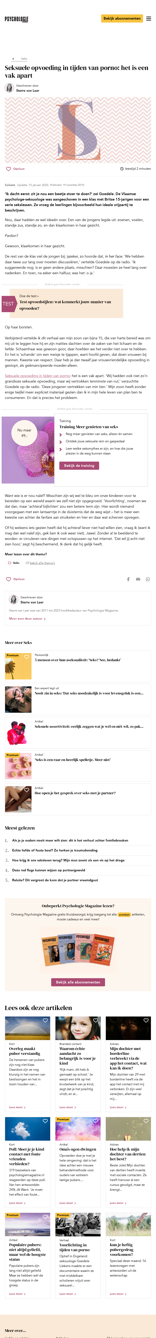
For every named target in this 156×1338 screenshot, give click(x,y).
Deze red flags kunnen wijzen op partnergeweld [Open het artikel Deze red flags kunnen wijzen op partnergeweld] (48, 870)
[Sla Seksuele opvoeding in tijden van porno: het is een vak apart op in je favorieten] (15, 169)
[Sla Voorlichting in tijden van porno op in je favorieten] (95, 1216)
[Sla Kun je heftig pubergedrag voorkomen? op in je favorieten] (146, 1216)
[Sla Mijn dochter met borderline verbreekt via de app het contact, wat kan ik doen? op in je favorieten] (146, 1020)
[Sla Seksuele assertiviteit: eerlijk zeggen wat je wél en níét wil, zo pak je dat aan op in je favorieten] (26, 723)
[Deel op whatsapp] (148, 579)
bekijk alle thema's (42, 563)
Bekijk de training (79, 465)
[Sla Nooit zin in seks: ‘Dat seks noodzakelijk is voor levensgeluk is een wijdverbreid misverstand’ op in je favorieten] (26, 690)
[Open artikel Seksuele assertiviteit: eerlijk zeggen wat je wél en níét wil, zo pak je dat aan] (76, 733)
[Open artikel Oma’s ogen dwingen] (78, 1162)
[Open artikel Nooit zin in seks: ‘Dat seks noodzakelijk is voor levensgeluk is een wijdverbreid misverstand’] (76, 699)
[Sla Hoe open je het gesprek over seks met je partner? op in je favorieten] (26, 790)
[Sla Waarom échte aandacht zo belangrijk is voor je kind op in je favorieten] (95, 1020)
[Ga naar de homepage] (16, 20)
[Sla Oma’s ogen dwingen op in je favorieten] (95, 1121)
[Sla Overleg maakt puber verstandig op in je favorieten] (45, 1020)
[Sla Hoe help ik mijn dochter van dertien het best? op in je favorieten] (146, 1121)
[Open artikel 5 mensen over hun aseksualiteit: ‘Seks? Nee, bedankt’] (76, 666)
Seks (24, 58)
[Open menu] (148, 18)
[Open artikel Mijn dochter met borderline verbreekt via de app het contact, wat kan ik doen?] (128, 1064)
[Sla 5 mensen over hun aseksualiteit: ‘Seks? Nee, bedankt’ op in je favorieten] (26, 657)
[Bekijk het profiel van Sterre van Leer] (22, 88)
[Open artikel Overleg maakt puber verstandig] (27, 1064)
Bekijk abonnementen (122, 18)
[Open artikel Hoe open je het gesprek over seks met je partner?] (76, 799)
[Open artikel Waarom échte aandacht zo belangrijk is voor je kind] (78, 1064)
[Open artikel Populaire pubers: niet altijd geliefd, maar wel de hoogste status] (27, 1255)
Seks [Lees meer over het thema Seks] (16, 563)
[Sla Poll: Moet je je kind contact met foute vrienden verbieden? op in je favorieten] (45, 1121)
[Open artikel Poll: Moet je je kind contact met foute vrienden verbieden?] (27, 1162)
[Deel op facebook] (128, 579)
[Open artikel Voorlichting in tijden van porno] (78, 1255)
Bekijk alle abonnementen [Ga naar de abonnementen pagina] (78, 982)
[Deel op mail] (138, 579)
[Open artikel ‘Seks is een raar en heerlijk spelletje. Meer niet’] (76, 766)
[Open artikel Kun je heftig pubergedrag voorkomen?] (128, 1255)
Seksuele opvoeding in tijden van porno (37, 376)
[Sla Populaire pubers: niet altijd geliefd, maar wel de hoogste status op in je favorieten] (45, 1216)
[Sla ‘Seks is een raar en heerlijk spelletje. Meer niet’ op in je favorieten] (26, 756)
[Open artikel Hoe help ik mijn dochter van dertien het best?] (128, 1162)
